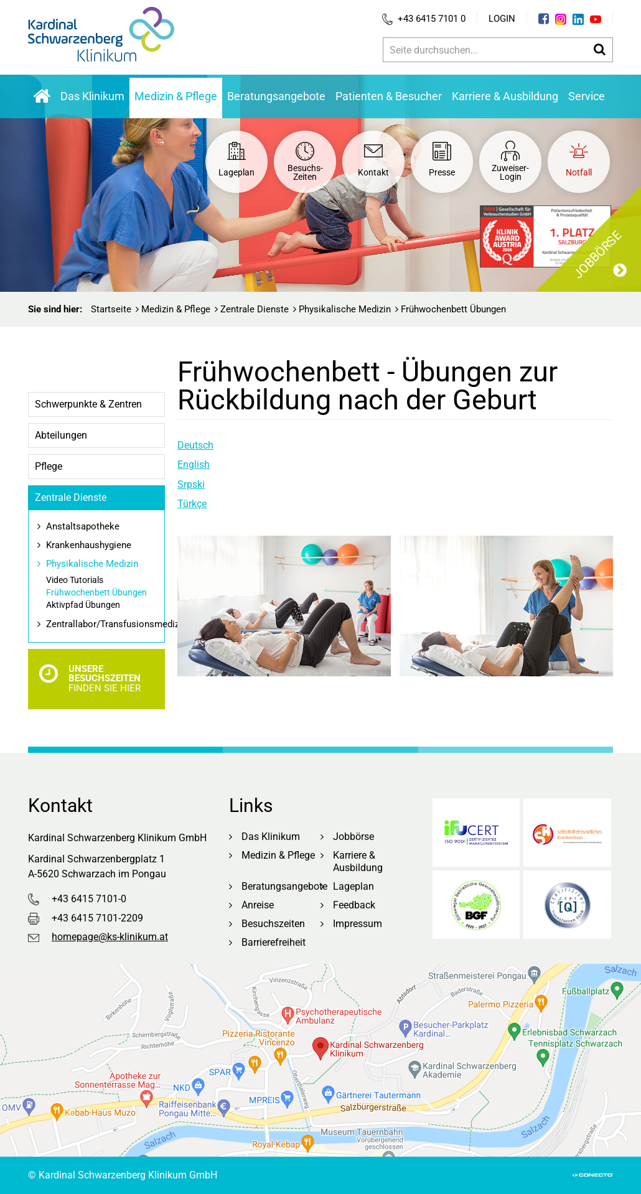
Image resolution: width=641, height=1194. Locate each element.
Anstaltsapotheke (82, 526)
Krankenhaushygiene (88, 545)
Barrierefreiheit (273, 942)
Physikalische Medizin (345, 309)
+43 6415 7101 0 (424, 19)
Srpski (191, 484)
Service (586, 96)
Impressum (357, 924)
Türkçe (192, 504)
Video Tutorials (74, 580)
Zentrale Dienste (254, 309)
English (193, 464)
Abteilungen (61, 435)
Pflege (48, 466)
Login (502, 18)
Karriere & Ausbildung (505, 96)
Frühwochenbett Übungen (96, 592)
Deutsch (195, 445)
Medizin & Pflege (175, 96)
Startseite (111, 309)
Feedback (354, 905)
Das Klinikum (92, 96)
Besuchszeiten (273, 924)
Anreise (257, 905)
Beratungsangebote (276, 96)
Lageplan (353, 886)
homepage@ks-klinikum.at (110, 937)
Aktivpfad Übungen (83, 605)
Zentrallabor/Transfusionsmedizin (105, 624)
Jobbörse (353, 836)
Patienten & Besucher (388, 96)
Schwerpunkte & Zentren (88, 404)
